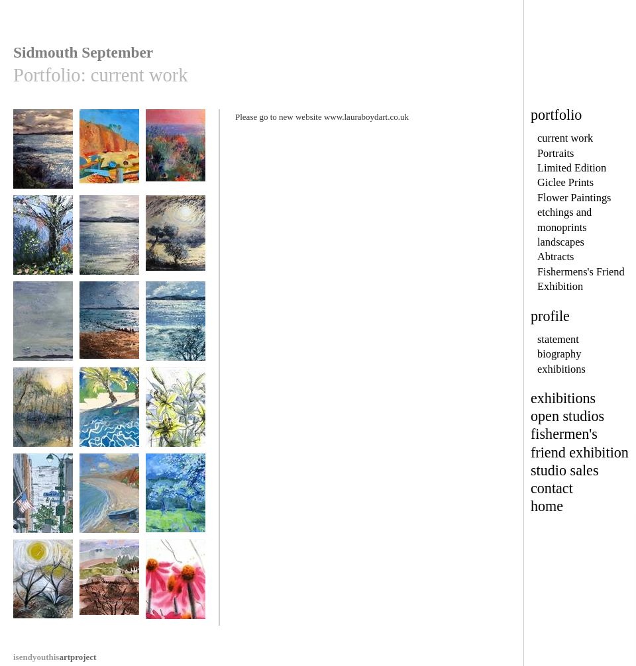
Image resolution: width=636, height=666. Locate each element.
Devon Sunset (109, 327)
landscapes (560, 242)
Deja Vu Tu (175, 155)
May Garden (43, 241)
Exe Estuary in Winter (175, 332)
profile (550, 316)
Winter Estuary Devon (109, 246)
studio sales (565, 470)
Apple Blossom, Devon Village (175, 504)
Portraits (555, 153)
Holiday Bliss (109, 413)
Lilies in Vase (175, 413)
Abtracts (555, 256)
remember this (43, 327)
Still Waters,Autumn (43, 418)
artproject (54, 657)
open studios (567, 416)
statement (558, 339)
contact (552, 488)
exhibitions (561, 369)
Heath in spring (109, 586)
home (547, 506)
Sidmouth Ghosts (109, 155)
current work (565, 138)
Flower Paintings (574, 197)
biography (559, 354)
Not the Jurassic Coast (43, 590)
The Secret (175, 241)
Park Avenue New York (43, 504)
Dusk (43, 155)
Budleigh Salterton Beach (109, 504)
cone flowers (175, 586)
